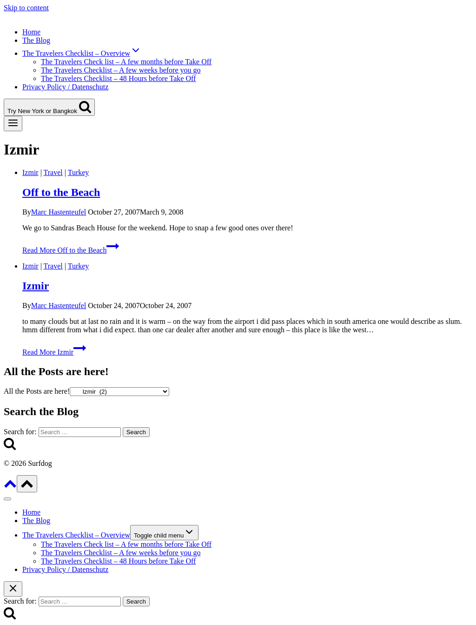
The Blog (36, 40)
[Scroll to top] (10, 487)
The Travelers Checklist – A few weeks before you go (120, 70)
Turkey (78, 172)
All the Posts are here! (37, 391)
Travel (53, 172)
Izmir (30, 172)
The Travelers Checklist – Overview (76, 535)
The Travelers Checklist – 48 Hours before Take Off (118, 78)
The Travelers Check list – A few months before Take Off (126, 62)
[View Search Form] (49, 107)
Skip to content (26, 8)
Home (31, 32)
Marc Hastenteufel (58, 212)
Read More (70, 250)
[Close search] (13, 589)
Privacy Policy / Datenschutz (65, 87)
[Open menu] (13, 123)
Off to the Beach (61, 192)
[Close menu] (7, 498)
